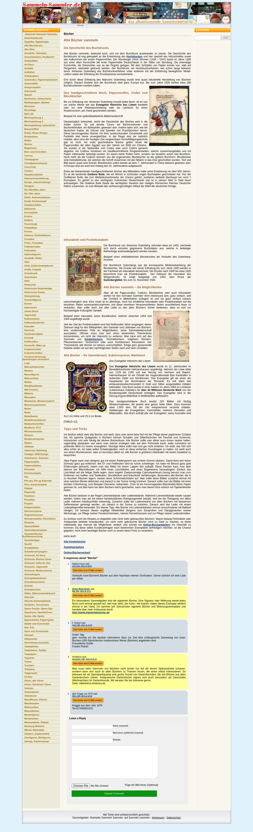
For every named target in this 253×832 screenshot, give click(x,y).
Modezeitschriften (34, 424)
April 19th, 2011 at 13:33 (82, 625)
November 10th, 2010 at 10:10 (84, 659)
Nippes (28, 443)
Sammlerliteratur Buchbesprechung (32, 535)
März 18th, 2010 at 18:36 (82, 696)
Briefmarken (31, 136)
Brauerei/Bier (31, 129)
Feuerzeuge (30, 224)
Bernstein (29, 106)
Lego (27, 363)
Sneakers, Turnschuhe (36, 604)
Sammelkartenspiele (35, 530)
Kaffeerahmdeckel (34, 322)
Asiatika (28, 68)
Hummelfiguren (32, 300)
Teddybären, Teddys (35, 650)
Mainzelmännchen (34, 367)
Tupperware (30, 673)
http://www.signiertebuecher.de (91, 612)
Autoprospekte (32, 87)
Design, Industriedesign (37, 182)
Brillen (28, 140)
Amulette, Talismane (35, 53)
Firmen (28, 231)
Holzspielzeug (32, 296)
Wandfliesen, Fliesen (35, 699)
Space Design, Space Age (38, 608)
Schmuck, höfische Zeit (37, 563)
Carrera (28, 155)
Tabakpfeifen (31, 646)
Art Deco (29, 64)
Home (80, 25)
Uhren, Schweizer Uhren (37, 684)
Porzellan (29, 499)
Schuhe (28, 585)
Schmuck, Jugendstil (36, 566)
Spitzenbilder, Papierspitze (39, 620)
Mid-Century (31, 389)
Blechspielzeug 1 (33, 117)
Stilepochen (30, 639)
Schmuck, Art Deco (35, 555)
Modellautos (31, 416)
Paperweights (32, 461)
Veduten (28, 688)
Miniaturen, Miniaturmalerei (39, 401)
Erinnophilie (31, 212)
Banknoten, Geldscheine (37, 98)
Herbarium (30, 284)
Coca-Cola (30, 167)
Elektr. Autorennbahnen (37, 197)
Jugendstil (30, 315)
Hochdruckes (134, 56)
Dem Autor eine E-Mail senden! (87, 570)
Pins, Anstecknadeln (35, 484)
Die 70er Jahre (32, 193)
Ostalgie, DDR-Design (36, 454)
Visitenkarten (31, 692)
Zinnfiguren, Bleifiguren (37, 737)
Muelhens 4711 (32, 427)
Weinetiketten (31, 711)
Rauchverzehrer (33, 511)
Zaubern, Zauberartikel (37, 733)
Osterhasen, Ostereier (36, 458)
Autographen (31, 76)
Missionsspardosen (35, 405)
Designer (29, 186)
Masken (28, 370)
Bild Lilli (28, 114)
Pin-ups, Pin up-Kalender (38, 480)
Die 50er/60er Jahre (35, 189)
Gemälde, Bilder (33, 258)
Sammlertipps (32, 540)
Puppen (28, 503)
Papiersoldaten (32, 465)
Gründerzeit (30, 273)
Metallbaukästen (33, 386)
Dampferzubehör (33, 174)
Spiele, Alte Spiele (34, 616)
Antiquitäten (31, 60)
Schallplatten (31, 548)
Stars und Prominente (36, 631)
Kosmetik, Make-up (35, 345)
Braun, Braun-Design (36, 133)
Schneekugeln (32, 574)
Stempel (28, 635)
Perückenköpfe (32, 473)
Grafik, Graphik (32, 269)
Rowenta (29, 522)
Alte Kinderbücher (75, 541)
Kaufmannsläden (33, 334)
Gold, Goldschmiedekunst (38, 265)
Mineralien (30, 397)
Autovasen (30, 91)
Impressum (158, 824)
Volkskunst (30, 696)
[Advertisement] (123, 215)
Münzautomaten (33, 431)
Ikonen (28, 303)
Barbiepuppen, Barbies (37, 102)
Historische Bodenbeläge (38, 288)
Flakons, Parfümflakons (37, 235)
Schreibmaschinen (34, 582)
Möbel (27, 408)
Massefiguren (31, 374)
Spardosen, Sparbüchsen (38, 612)
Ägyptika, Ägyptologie (36, 41)
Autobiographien (74, 547)
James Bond (31, 311)
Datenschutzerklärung (36, 178)
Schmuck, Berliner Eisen (38, 559)
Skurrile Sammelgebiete (37, 601)
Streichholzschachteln (36, 642)
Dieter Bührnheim (81, 589)
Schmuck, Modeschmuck (38, 570)
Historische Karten (34, 292)
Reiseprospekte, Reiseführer (40, 518)
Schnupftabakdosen (35, 578)
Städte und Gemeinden (37, 623)
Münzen (28, 435)
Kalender (29, 326)
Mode (27, 412)
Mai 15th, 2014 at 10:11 (81, 591)
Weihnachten (31, 707)
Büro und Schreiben (35, 152)
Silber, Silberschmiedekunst (39, 593)
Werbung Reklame (34, 726)
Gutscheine (30, 277)
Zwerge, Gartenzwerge (36, 741)
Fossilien (29, 239)
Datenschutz (174, 824)
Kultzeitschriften (33, 353)
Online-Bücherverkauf (77, 552)
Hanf (26, 281)
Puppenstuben (32, 507)
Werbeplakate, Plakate (36, 722)
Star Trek (29, 627)
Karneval (29, 330)
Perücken (29, 469)
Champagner (31, 159)
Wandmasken (31, 703)
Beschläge (30, 110)
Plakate (28, 488)
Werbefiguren (31, 715)
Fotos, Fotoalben (33, 243)
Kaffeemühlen (32, 319)
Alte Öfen (29, 49)
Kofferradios (31, 341)
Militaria (28, 393)
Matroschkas (31, 378)
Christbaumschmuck (35, 163)
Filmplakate (30, 227)
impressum (30, 307)
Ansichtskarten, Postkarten (39, 57)
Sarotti (28, 544)
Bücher (28, 144)
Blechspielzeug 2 (33, 121)
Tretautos (29, 669)
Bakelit (28, 95)
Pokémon (29, 496)
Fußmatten (30, 250)
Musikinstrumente (34, 439)
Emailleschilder (32, 205)
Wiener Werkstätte (34, 730)
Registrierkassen (33, 515)
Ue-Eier (28, 677)
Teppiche (29, 658)
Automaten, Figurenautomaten (41, 79)
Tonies (28, 661)
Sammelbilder (32, 526)
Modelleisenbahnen (35, 420)
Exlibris (28, 220)
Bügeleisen (30, 148)
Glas (26, 262)
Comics (28, 171)
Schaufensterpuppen (35, 551)
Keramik (28, 338)
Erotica (28, 216)
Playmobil (29, 492)
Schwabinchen (32, 589)
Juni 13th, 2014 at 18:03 (82, 566)
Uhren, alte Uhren (34, 680)
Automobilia (31, 83)
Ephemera (30, 208)
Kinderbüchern (93, 339)
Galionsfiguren (32, 254)
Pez (26, 477)
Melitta (28, 382)
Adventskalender (33, 38)
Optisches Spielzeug (35, 450)
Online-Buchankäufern (156, 524)
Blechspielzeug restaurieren (39, 125)
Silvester (29, 597)
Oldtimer (29, 446)
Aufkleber (29, 72)
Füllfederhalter (32, 246)
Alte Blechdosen (33, 45)
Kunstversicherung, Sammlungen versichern (35, 358)
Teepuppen (30, 654)
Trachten (29, 665)
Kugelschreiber (32, 349)
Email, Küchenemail (35, 201)
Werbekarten (31, 718)
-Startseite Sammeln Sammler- (41, 34)
